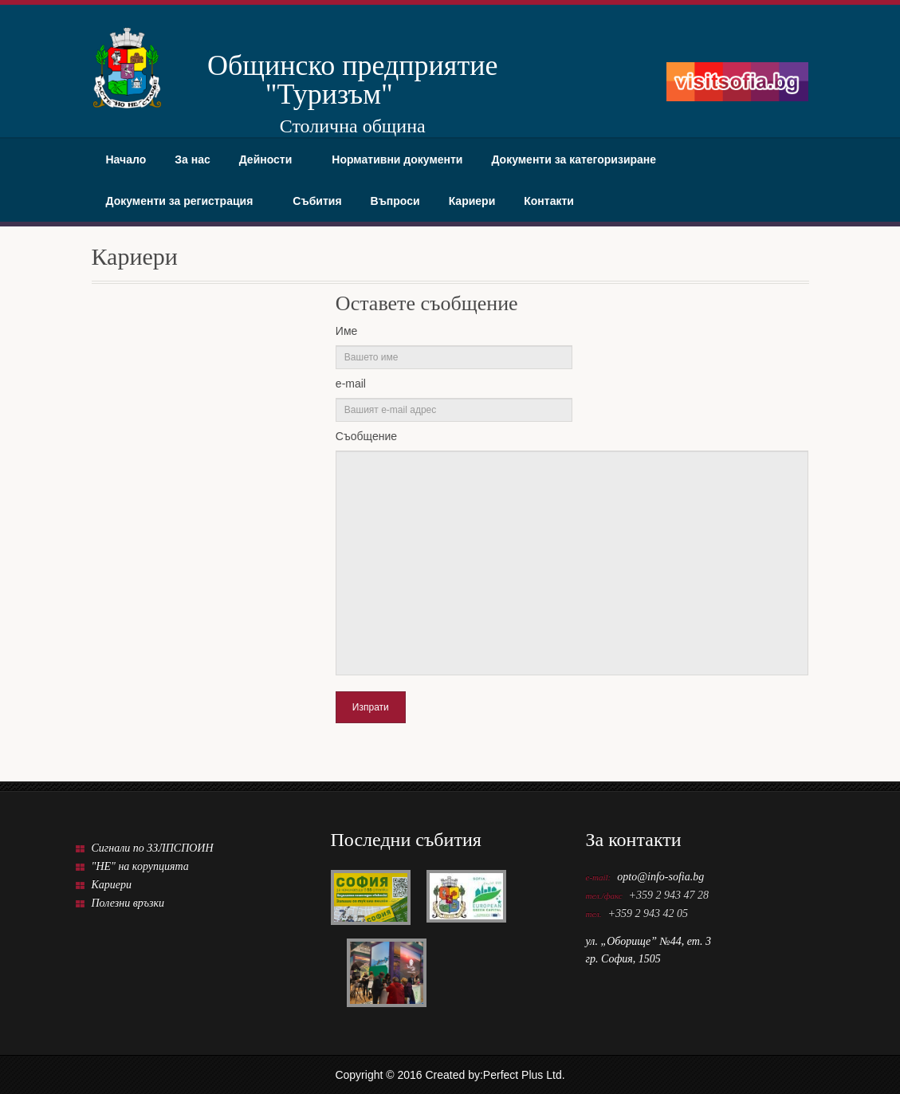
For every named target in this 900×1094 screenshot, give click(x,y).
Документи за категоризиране (579, 159)
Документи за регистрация (185, 201)
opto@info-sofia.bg (660, 877)
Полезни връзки (128, 903)
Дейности (271, 159)
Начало (126, 159)
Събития (317, 201)
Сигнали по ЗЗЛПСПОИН (153, 848)
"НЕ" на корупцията (140, 866)
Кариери (472, 201)
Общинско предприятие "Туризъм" (329, 78)
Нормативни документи (397, 159)
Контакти (549, 201)
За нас (192, 159)
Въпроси (395, 201)
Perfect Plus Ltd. (524, 1074)
